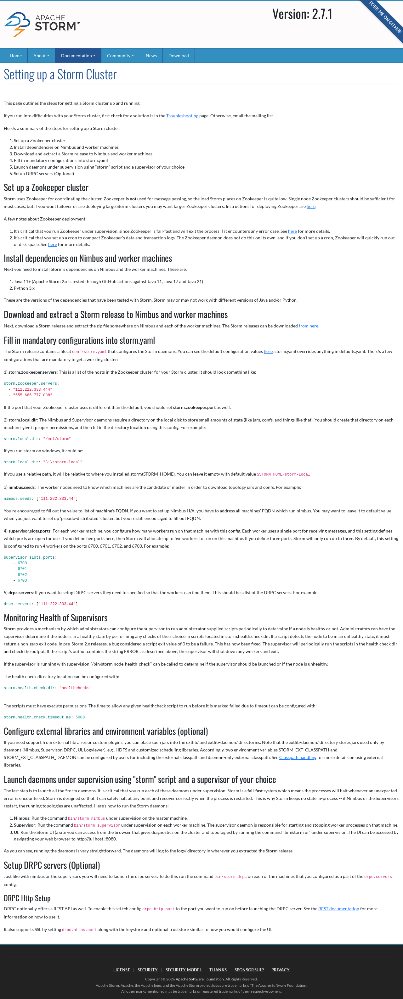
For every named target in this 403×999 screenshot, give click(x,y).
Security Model (184, 969)
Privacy (280, 969)
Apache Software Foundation (200, 979)
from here (308, 325)
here (311, 206)
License (121, 969)
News (151, 55)
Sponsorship (249, 969)
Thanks (218, 969)
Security (148, 969)
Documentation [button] (76, 55)
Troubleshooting (182, 115)
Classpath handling (297, 757)
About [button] (39, 55)
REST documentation (338, 908)
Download (178, 55)
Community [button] (118, 55)
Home (16, 55)
